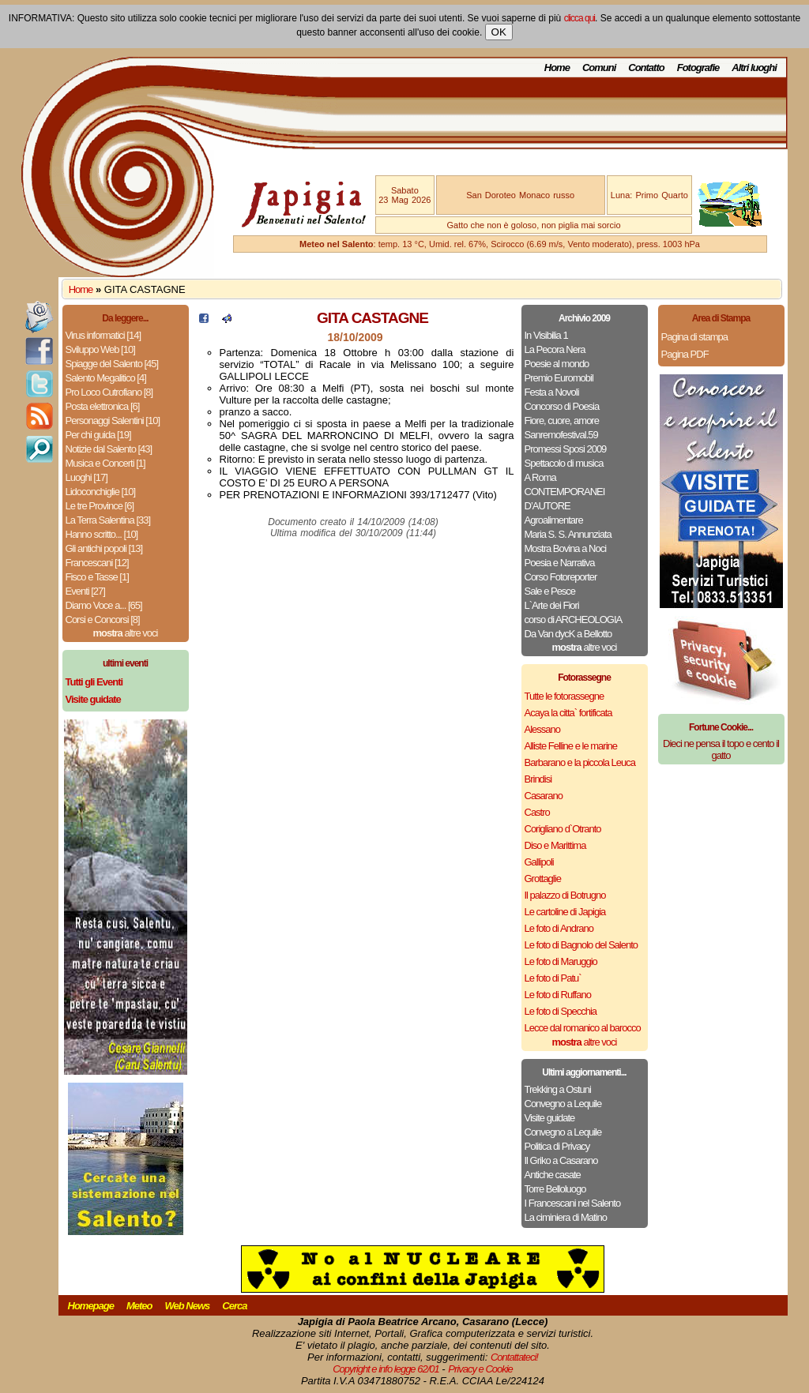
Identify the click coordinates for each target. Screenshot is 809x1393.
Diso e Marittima (555, 845)
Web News (187, 1306)
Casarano (544, 796)
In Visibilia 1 (546, 335)
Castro (537, 812)
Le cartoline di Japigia (565, 912)
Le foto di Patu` (553, 978)
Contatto (646, 67)
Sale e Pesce (550, 591)
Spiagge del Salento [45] (112, 364)
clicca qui (579, 18)
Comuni (598, 67)
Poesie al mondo (557, 364)
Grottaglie (543, 878)
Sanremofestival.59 (561, 435)
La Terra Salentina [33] (108, 520)
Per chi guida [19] (98, 435)
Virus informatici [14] (103, 335)
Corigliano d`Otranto (563, 829)
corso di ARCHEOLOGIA (574, 619)
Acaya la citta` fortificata (568, 713)
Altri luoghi (754, 67)
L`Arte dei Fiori (552, 605)
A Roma (540, 477)
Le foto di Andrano (559, 928)
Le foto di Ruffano (558, 995)
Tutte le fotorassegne (564, 696)
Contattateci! (514, 1357)
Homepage (91, 1306)
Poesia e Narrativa (560, 563)
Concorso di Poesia (562, 406)
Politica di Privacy (557, 1146)
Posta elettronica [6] (103, 406)
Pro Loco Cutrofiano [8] (109, 392)
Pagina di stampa (694, 337)
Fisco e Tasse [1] (97, 577)
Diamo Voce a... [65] (104, 605)
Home (557, 67)
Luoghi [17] (86, 477)
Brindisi (538, 779)
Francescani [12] (97, 563)
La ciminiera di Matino (566, 1217)
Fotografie (698, 67)
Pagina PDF (685, 354)
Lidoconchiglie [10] (101, 492)
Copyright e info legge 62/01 (386, 1369)
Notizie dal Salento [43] (109, 449)
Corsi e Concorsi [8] (103, 619)
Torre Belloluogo (555, 1189)
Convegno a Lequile (563, 1104)
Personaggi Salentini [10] (113, 420)
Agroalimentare (554, 520)
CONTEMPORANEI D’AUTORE (565, 499)
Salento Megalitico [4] (106, 378)
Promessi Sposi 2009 (566, 449)
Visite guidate (550, 1118)
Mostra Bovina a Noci (566, 548)
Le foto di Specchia (561, 1011)
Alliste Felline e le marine (571, 746)
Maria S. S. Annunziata (568, 534)
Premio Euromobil (559, 378)
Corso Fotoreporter (561, 577)
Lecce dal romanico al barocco (583, 1028)
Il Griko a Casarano (561, 1160)
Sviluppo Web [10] (100, 349)
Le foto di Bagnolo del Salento (581, 945)
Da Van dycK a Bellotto (568, 634)
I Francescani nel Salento (573, 1203)
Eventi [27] (85, 591)
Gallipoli (539, 862)
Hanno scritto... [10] (102, 534)
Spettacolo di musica (564, 463)
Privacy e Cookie (480, 1369)
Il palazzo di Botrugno (565, 895)
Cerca (234, 1306)
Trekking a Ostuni (558, 1089)
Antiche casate (553, 1175)
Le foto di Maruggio (561, 961)
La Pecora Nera (555, 349)
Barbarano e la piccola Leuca (580, 762)
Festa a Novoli (552, 392)
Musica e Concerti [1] (105, 463)
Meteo (139, 1306)
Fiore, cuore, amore (562, 420)
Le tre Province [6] (100, 506)
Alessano (542, 729)
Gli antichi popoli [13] (104, 548)
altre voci (125, 633)
